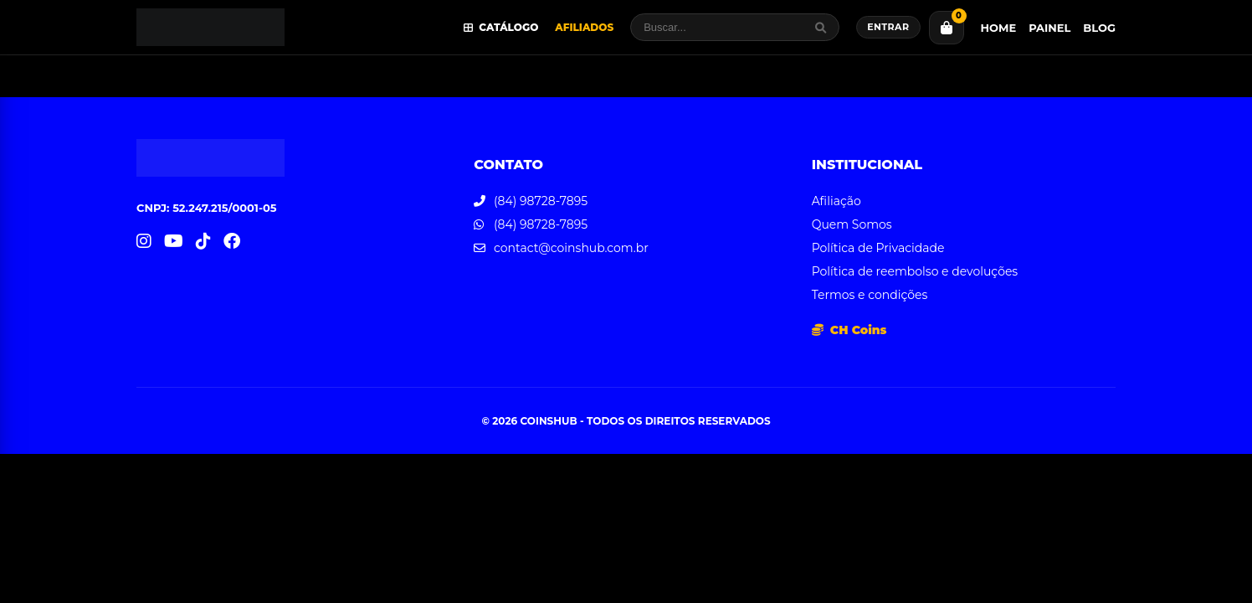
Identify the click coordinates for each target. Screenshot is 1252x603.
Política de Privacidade (878, 247)
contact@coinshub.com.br (571, 247)
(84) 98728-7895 (541, 201)
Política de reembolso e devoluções (915, 271)
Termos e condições (870, 294)
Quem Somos (852, 224)
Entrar (888, 27)
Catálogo (501, 27)
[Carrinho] (946, 27)
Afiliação (836, 201)
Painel (1049, 27)
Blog (1099, 27)
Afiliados (584, 27)
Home (999, 27)
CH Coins (849, 330)
